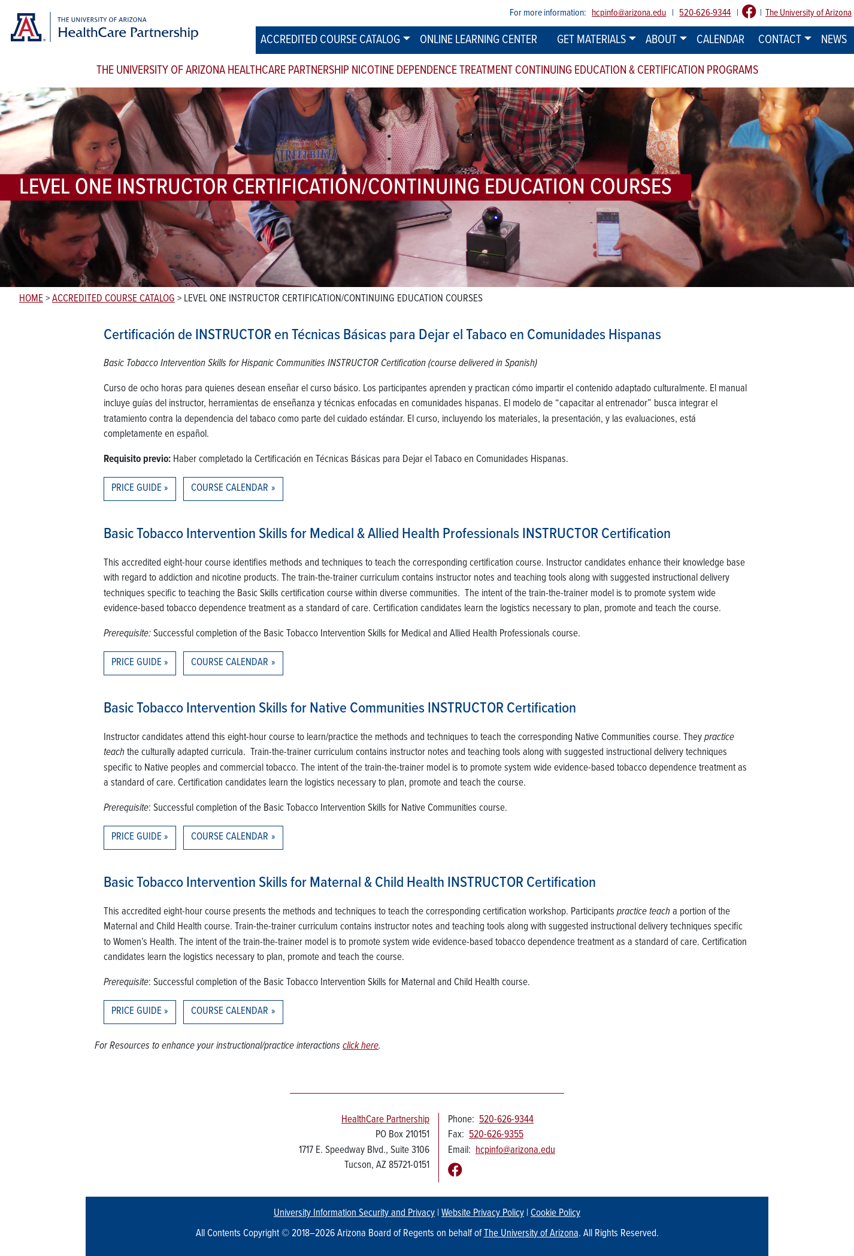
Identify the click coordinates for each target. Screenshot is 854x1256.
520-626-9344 (705, 13)
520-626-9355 (496, 1135)
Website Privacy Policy (482, 1213)
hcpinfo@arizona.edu (629, 13)
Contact (779, 40)
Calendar (720, 40)
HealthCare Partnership (385, 1120)
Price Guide (136, 488)
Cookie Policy (555, 1213)
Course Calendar (229, 488)
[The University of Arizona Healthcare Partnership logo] (104, 27)
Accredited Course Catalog (330, 40)
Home (31, 299)
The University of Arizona (808, 13)
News (834, 40)
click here (360, 1046)
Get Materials (591, 40)
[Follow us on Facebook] (749, 13)
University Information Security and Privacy (354, 1213)
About (661, 40)
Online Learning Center (478, 40)
